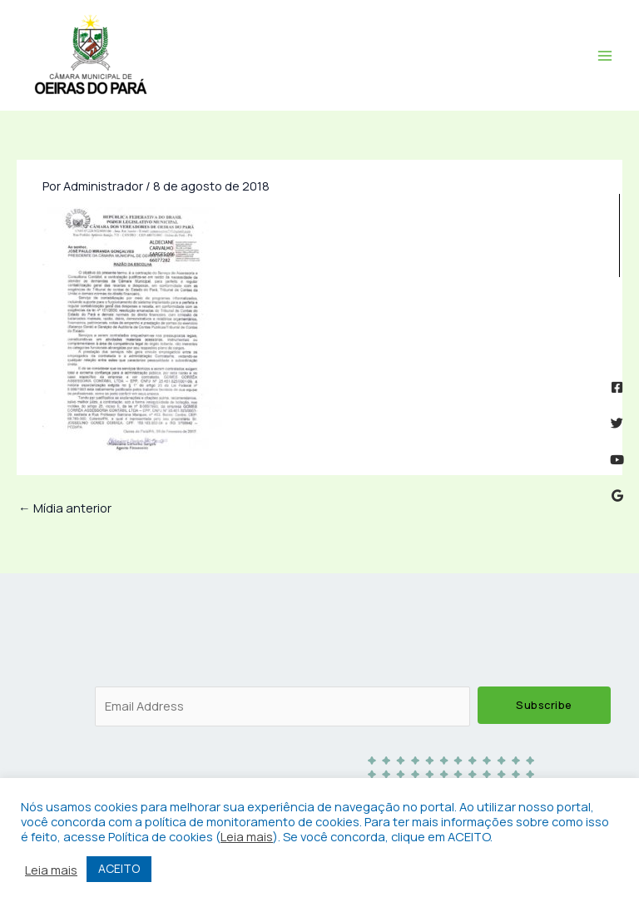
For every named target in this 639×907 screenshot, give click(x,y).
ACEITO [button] (119, 868)
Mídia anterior (64, 507)
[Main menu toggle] (604, 55)
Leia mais (246, 836)
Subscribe (544, 704)
